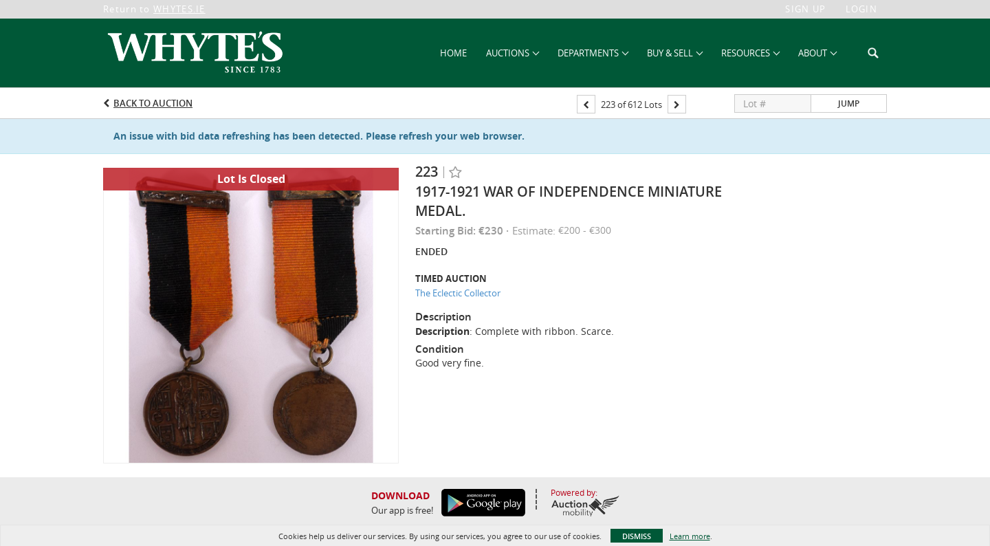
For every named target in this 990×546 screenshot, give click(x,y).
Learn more (690, 536)
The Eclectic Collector (457, 293)
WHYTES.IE (179, 9)
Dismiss (636, 536)
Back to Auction (152, 103)
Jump (848, 103)
